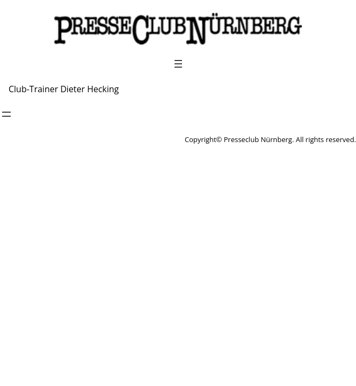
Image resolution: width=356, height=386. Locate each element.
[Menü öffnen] (178, 63)
